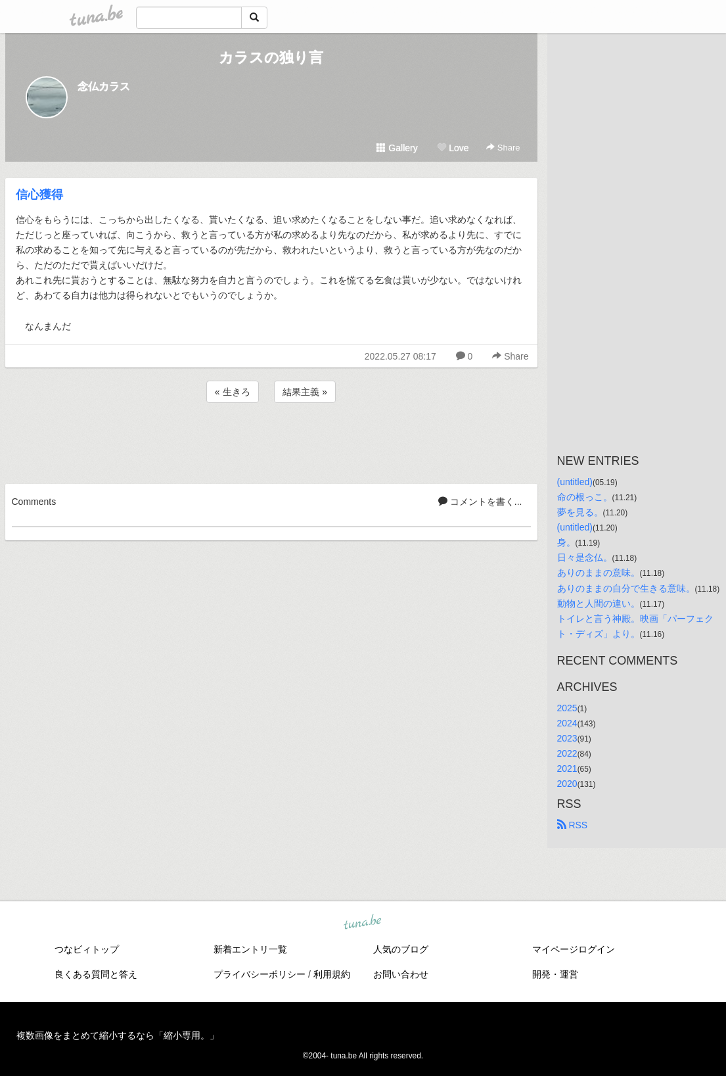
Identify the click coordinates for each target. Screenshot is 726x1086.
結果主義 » (305, 392)
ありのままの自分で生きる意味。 (626, 588)
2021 (567, 768)
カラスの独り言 (271, 57)
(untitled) (575, 482)
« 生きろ (232, 392)
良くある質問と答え (96, 974)
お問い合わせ (400, 974)
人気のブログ (400, 949)
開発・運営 (555, 974)
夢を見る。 (580, 512)
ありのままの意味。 (598, 572)
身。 (566, 542)
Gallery (396, 148)
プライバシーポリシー (260, 974)
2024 (567, 723)
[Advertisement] (271, 441)
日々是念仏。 (584, 557)
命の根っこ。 (584, 497)
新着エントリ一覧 (250, 949)
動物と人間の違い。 (598, 603)
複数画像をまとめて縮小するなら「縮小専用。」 (117, 1035)
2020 (567, 783)
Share (503, 148)
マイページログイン (573, 949)
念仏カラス (104, 86)
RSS (572, 825)
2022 (567, 753)
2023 (567, 738)
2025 (567, 708)
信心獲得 (39, 194)
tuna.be (362, 923)
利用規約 (331, 974)
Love (452, 148)
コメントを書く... (480, 501)
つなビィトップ (87, 949)
